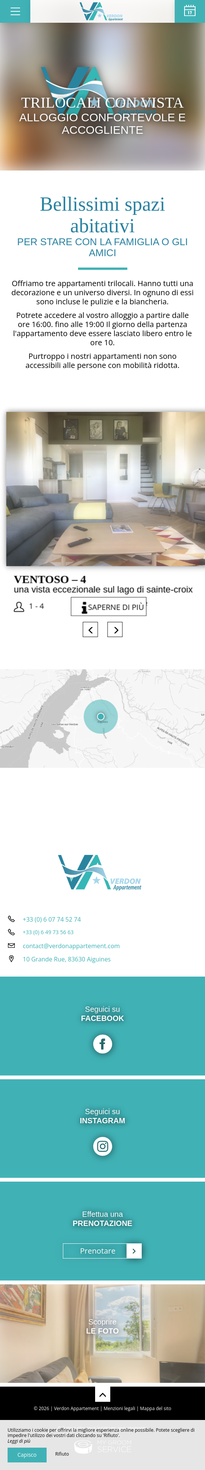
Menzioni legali (119, 1408)
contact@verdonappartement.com (71, 946)
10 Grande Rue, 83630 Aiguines (67, 959)
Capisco (27, 1454)
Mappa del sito (155, 1408)
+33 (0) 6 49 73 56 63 (48, 932)
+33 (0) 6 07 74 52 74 (52, 919)
